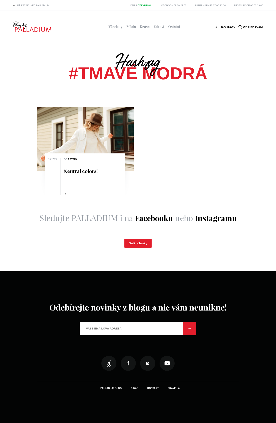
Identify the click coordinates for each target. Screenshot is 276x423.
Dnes (140, 5)
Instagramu (217, 217)
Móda (131, 27)
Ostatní (174, 27)
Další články (138, 243)
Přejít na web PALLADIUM (33, 5)
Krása (145, 27)
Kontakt (153, 388)
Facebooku (153, 217)
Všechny (115, 27)
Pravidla (174, 388)
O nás (134, 388)
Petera (73, 159)
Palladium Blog (111, 388)
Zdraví (159, 27)
